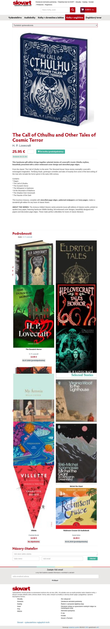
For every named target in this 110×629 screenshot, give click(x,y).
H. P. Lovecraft (21, 145)
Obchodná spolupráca (68, 611)
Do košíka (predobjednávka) (51, 151)
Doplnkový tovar (93, 17)
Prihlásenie (40, 5)
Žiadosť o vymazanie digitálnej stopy (72, 604)
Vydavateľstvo (15, 17)
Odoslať (92, 558)
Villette (33, 530)
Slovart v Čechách (66, 618)
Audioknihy (29, 17)
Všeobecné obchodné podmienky (45, 2)
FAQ (18, 609)
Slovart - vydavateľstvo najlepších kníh (33, 622)
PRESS (19, 611)
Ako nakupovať (65, 599)
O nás (63, 613)
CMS (86, 627)
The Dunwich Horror (34, 349)
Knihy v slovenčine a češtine (51, 17)
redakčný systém (74, 627)
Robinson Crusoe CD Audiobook (76, 530)
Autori (19, 606)
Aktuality (78, 2)
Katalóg (84, 2)
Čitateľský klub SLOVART (66, 2)
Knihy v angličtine (74, 17)
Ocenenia (20, 601)
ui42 (97, 627)
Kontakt (91, 2)
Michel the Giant (76, 486)
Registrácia (48, 5)
